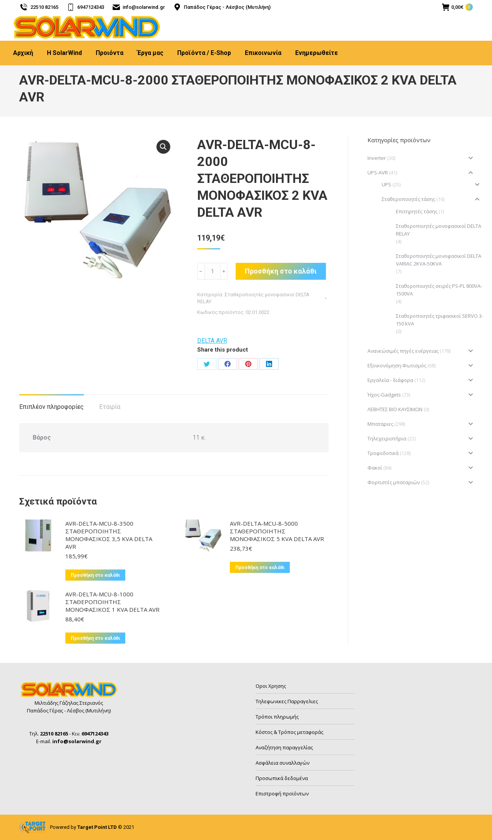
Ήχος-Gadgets (384, 394)
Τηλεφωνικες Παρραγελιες (287, 701)
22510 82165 (38, 7)
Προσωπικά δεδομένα (282, 778)
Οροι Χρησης (271, 685)
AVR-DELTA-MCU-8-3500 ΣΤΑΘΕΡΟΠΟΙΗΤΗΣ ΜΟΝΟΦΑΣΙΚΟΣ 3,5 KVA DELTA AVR (108, 535)
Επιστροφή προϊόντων (282, 793)
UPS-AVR (377, 172)
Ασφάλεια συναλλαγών (282, 762)
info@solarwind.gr (138, 7)
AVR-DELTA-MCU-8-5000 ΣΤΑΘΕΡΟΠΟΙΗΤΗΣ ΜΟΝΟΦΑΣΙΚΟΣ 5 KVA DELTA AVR (277, 531)
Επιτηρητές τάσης (416, 211)
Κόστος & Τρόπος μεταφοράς (289, 732)
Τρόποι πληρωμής (277, 716)
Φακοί (374, 467)
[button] (163, 147)
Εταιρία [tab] (109, 406)
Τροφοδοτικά (383, 453)
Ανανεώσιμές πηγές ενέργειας (403, 350)
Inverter (376, 157)
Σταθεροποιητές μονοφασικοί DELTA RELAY (438, 229)
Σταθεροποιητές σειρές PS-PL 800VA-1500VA (439, 289)
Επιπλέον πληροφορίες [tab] (51, 406)
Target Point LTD (97, 827)
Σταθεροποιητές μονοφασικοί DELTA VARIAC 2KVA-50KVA (438, 259)
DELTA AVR (212, 340)
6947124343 (85, 7)
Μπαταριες (380, 423)
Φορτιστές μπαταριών (393, 482)
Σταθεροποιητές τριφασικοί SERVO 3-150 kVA (439, 319)
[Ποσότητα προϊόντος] (212, 271)
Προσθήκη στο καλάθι (281, 271)
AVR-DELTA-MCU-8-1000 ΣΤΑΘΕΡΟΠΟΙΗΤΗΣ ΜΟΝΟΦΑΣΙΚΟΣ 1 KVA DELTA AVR (112, 601)
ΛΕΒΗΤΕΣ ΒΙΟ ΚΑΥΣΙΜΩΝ (394, 409)
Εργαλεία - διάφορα (390, 380)
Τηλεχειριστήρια (386, 438)
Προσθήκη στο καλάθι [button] (95, 575)
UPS (386, 184)
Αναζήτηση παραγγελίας (284, 747)
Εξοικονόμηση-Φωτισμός (396, 365)
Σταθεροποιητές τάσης (408, 199)
